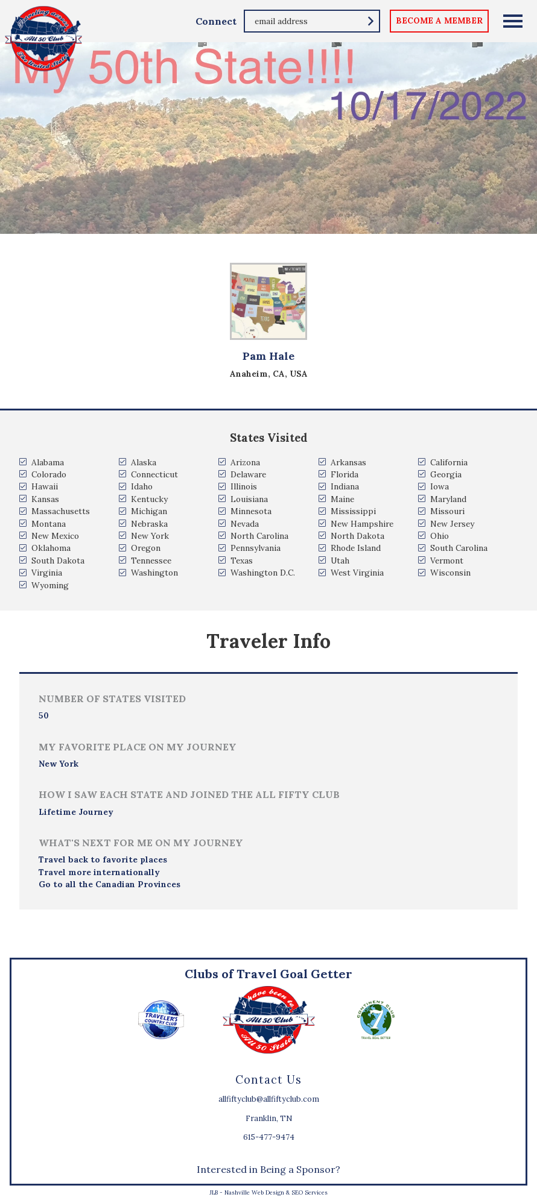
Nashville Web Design (254, 1192)
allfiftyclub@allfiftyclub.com (268, 1099)
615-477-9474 (268, 1137)
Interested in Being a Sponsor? (268, 1169)
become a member (439, 20)
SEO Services (309, 1192)
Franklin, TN (269, 1118)
